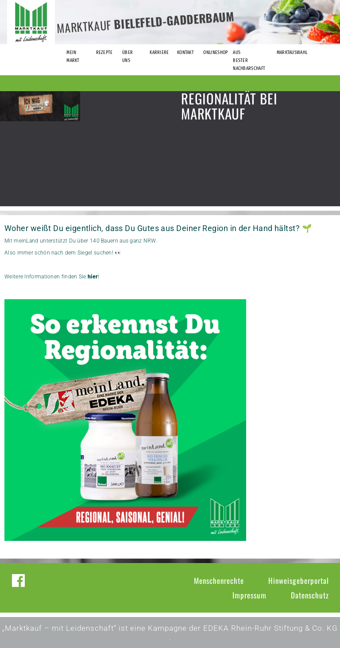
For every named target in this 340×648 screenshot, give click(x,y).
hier (93, 277)
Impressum (249, 595)
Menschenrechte (219, 580)
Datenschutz (310, 595)
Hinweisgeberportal (298, 580)
